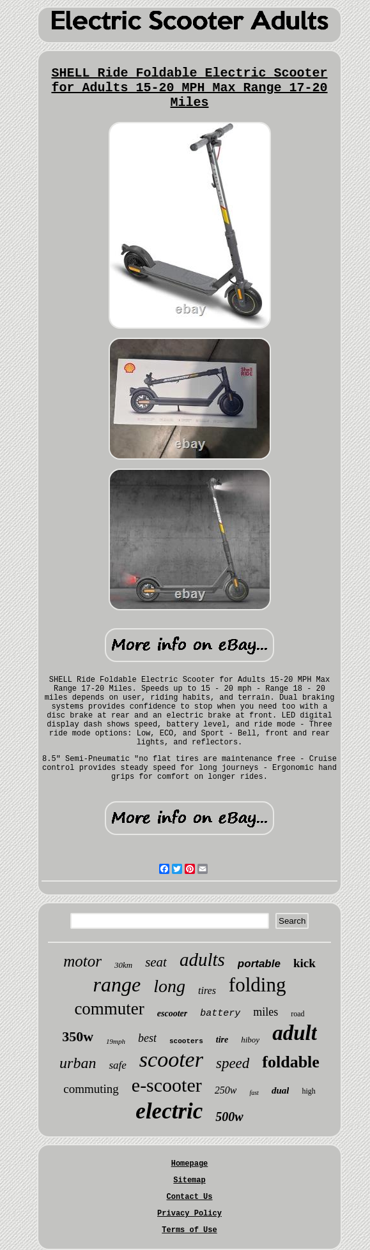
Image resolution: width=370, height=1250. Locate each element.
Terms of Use (189, 1230)
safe (117, 1065)
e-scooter (167, 1085)
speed (232, 1063)
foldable (291, 1062)
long (169, 986)
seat (156, 962)
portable (259, 964)
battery (220, 1013)
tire (222, 1039)
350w (77, 1036)
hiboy (250, 1039)
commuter (109, 1008)
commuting (91, 1089)
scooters (186, 1041)
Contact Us (189, 1197)
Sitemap (189, 1180)
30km (123, 965)
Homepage (189, 1163)
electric (169, 1111)
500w (229, 1117)
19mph (115, 1041)
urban (77, 1063)
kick (304, 963)
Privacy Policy (189, 1213)
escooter (172, 1013)
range (117, 984)
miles (265, 1011)
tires (207, 990)
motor (82, 961)
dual (280, 1090)
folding (257, 985)
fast (253, 1092)
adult (294, 1032)
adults (202, 959)
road (297, 1013)
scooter (171, 1059)
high (308, 1091)
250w (226, 1090)
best (147, 1038)
